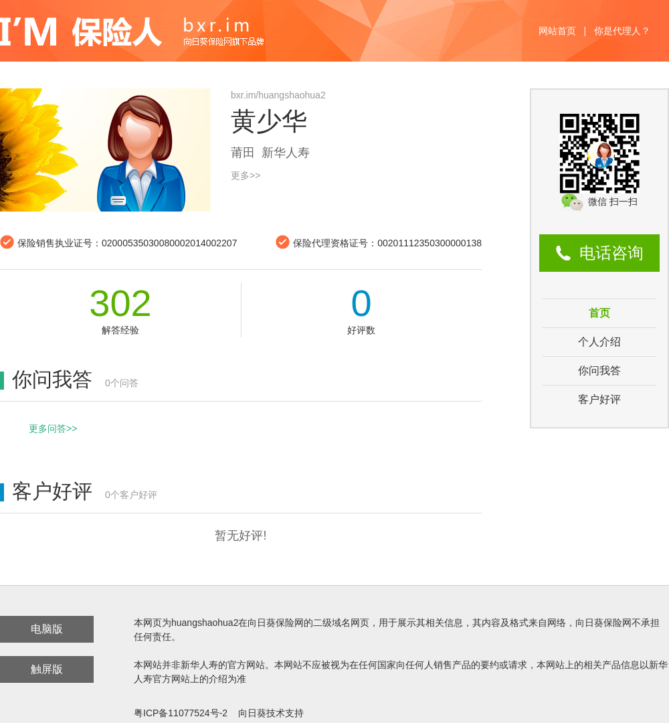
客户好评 (599, 399)
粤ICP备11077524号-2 (180, 713)
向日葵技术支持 (271, 713)
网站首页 (557, 30)
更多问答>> (53, 428)
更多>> (245, 175)
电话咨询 (611, 253)
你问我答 (599, 370)
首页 (599, 313)
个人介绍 (599, 341)
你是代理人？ (622, 30)
